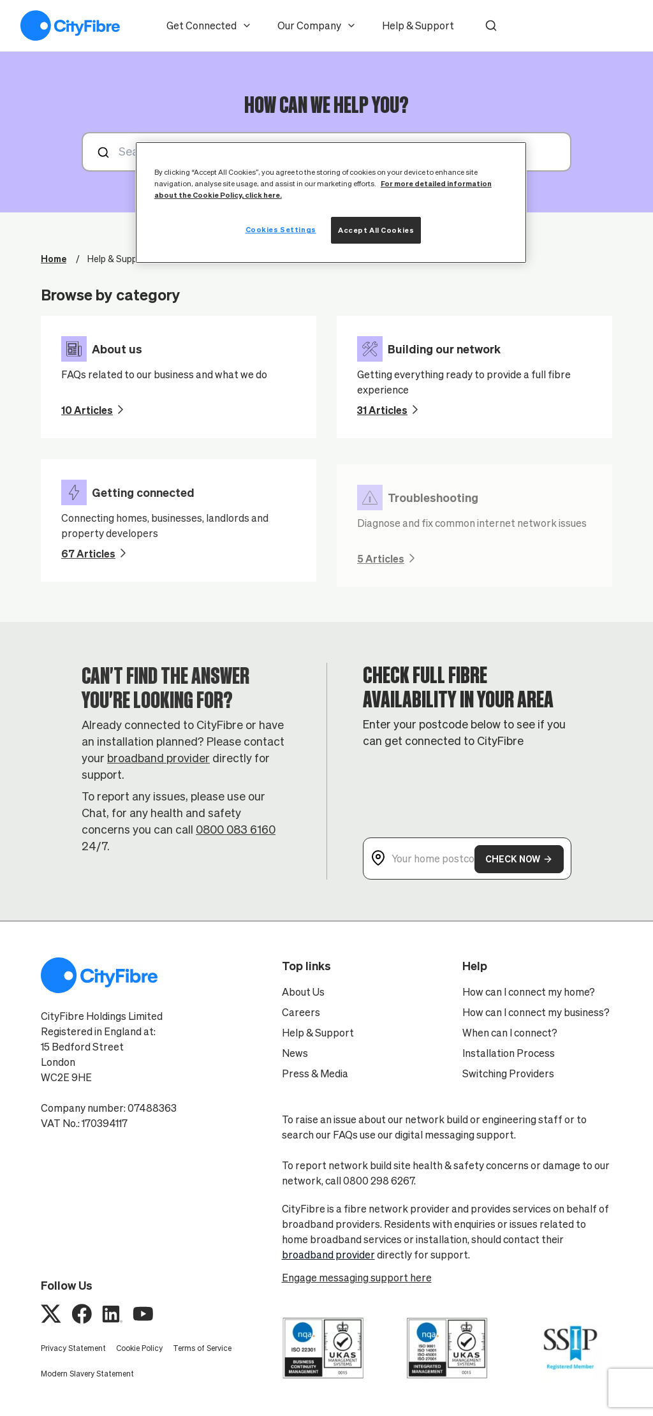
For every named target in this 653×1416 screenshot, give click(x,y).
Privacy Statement (73, 1348)
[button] (491, 25)
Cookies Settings (281, 229)
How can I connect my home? (528, 992)
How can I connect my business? (536, 1012)
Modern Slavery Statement (87, 1373)
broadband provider (158, 767)
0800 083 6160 (235, 838)
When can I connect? (509, 1032)
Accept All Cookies (376, 230)
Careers (301, 1012)
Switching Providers (508, 1073)
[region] (331, 202)
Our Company (316, 25)
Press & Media (315, 1073)
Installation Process (508, 1053)
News (295, 1053)
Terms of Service (202, 1348)
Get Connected (209, 25)
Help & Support (418, 25)
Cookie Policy (139, 1348)
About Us (303, 992)
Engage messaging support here (357, 1277)
